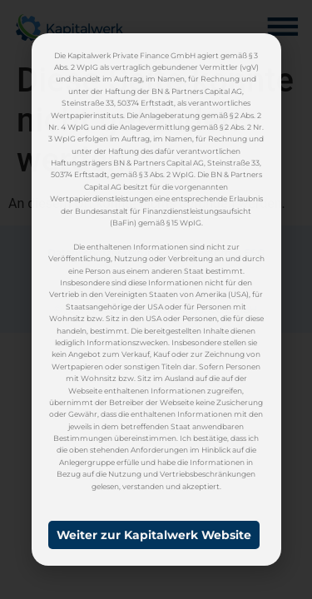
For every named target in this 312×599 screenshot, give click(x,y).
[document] (156, 299)
